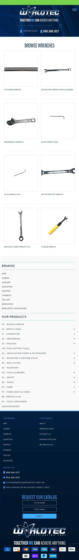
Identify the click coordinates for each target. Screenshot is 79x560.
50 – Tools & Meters (13, 372)
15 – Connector (11, 334)
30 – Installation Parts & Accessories (24, 353)
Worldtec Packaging (14, 308)
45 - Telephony (10, 367)
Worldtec (7, 304)
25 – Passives (9, 343)
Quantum (7, 286)
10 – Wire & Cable (11, 329)
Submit (39, 516)
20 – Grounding (11, 338)
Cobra (5, 278)
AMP (4, 273)
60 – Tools (8, 382)
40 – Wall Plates (11, 363)
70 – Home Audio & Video (16, 391)
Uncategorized (11, 406)
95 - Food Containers (14, 401)
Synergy (6, 295)
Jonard (6, 282)
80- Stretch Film (11, 396)
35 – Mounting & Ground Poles (20, 358)
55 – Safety (8, 377)
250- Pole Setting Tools (15, 348)
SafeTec (6, 291)
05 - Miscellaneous (13, 324)
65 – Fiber (7, 387)
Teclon (6, 299)
